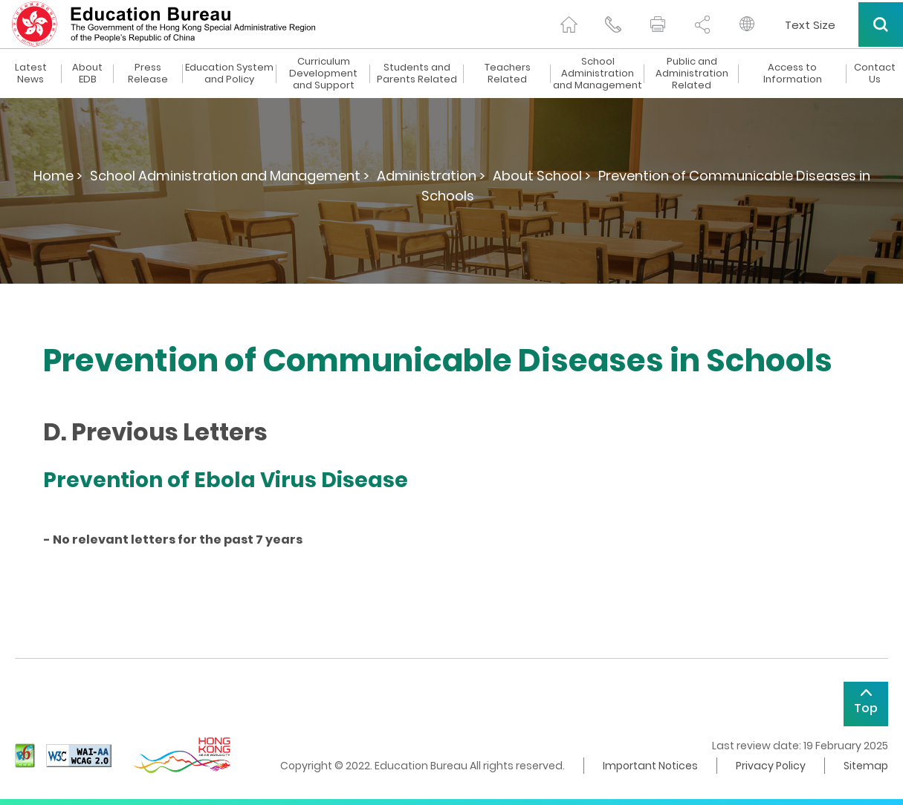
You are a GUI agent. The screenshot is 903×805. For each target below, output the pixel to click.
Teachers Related (508, 73)
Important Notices (650, 765)
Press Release (148, 73)
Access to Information (792, 73)
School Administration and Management (597, 73)
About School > (542, 175)
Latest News (31, 73)
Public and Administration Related (692, 73)
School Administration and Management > (229, 175)
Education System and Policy (229, 73)
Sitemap (866, 765)
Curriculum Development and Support (323, 73)
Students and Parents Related (417, 73)
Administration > (431, 175)
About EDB (87, 73)
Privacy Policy (771, 765)
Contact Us (875, 73)
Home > (57, 175)
